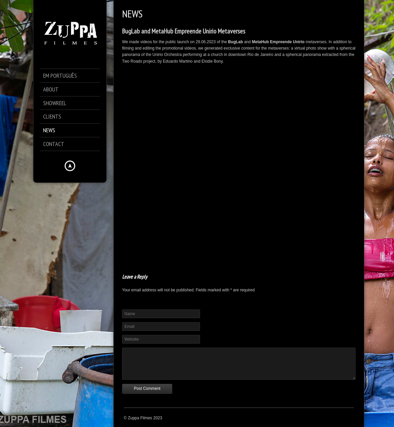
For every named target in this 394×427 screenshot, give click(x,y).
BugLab (235, 42)
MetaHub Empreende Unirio (278, 42)
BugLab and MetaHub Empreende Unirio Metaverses (183, 31)
